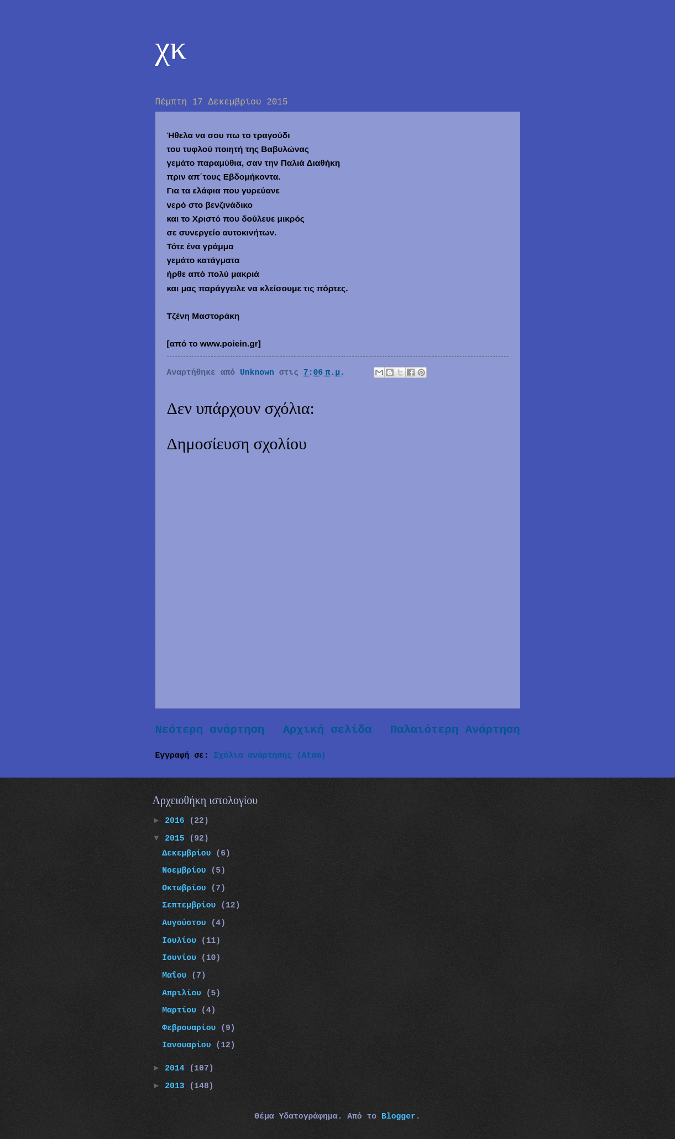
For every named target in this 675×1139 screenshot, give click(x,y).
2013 (177, 1086)
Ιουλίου (181, 940)
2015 (177, 838)
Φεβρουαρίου (191, 1027)
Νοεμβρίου (186, 870)
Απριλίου (184, 993)
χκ (171, 47)
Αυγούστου (186, 922)
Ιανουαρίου (189, 1045)
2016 (177, 820)
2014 (177, 1068)
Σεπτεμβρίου (191, 905)
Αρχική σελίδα (327, 729)
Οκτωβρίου (186, 888)
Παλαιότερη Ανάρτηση (455, 729)
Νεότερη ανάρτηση (210, 729)
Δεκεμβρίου (189, 853)
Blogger (398, 1116)
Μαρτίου (181, 1010)
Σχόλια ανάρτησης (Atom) (270, 755)
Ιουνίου (181, 957)
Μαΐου (176, 975)
